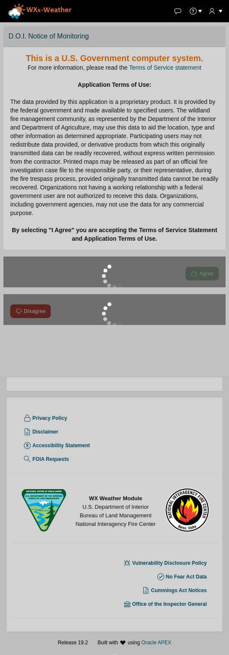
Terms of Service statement (165, 67)
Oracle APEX (156, 643)
